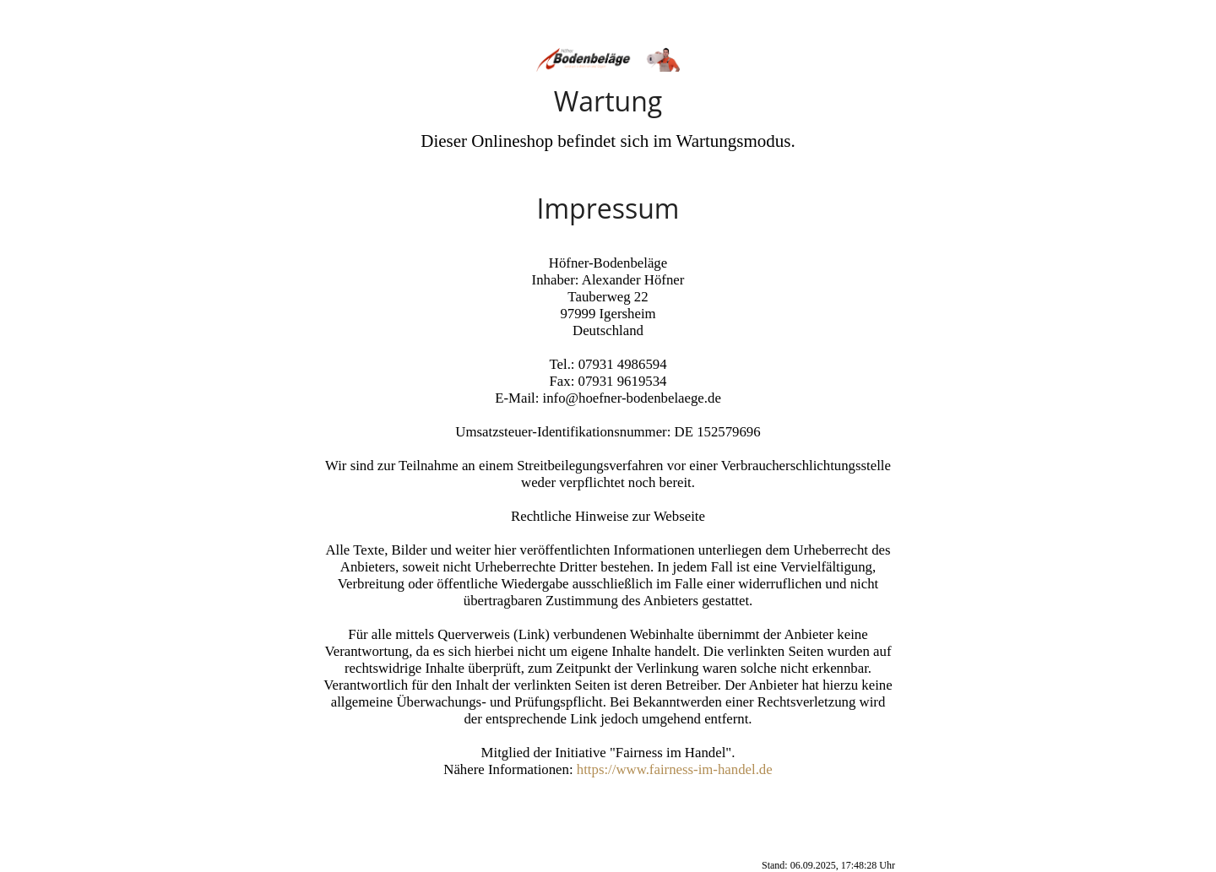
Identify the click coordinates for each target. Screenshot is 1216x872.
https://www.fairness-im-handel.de (675, 769)
